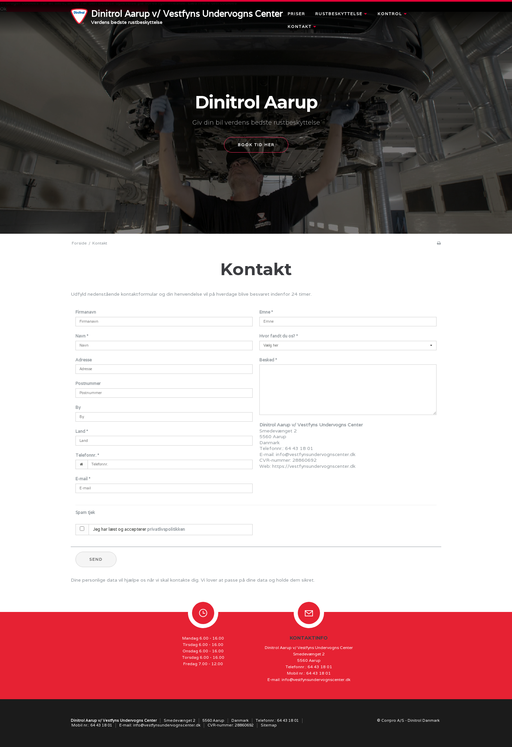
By (78, 407)
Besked (268, 359)
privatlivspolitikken (166, 529)
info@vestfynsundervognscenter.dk (315, 454)
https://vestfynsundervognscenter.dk (313, 466)
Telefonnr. (87, 455)
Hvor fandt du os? (278, 335)
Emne (266, 312)
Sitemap (269, 725)
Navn (81, 335)
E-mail (82, 478)
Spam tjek (85, 512)
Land (81, 431)
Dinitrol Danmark (424, 720)
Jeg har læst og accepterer (139, 529)
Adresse (83, 359)
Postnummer (88, 383)
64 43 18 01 (320, 666)
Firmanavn (85, 312)
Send (96, 559)
